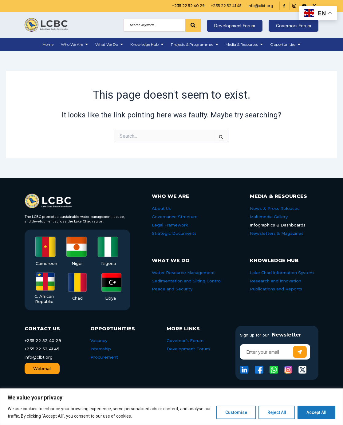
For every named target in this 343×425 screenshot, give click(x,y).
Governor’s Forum (185, 340)
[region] (171, 406)
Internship (100, 348)
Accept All (316, 412)
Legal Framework (170, 224)
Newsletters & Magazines (276, 233)
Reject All (276, 412)
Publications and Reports (276, 288)
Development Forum (188, 348)
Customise (236, 412)
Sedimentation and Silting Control (187, 280)
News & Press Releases (274, 208)
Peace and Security (172, 288)
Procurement (104, 357)
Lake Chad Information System (282, 272)
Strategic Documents (174, 233)
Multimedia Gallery (269, 216)
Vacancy (98, 340)
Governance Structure (175, 216)
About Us (161, 208)
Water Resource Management (183, 272)
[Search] (154, 25)
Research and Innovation (275, 280)
